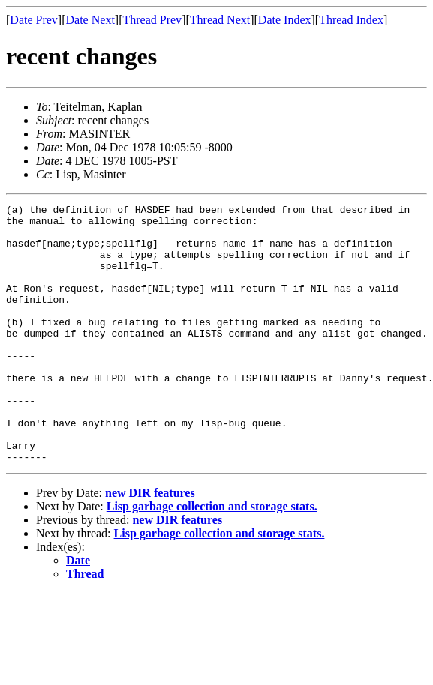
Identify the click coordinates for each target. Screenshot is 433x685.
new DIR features (150, 544)
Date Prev (34, 19)
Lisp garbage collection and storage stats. (212, 558)
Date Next (90, 19)
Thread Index (351, 19)
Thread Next (220, 19)
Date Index (284, 19)
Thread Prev (152, 19)
